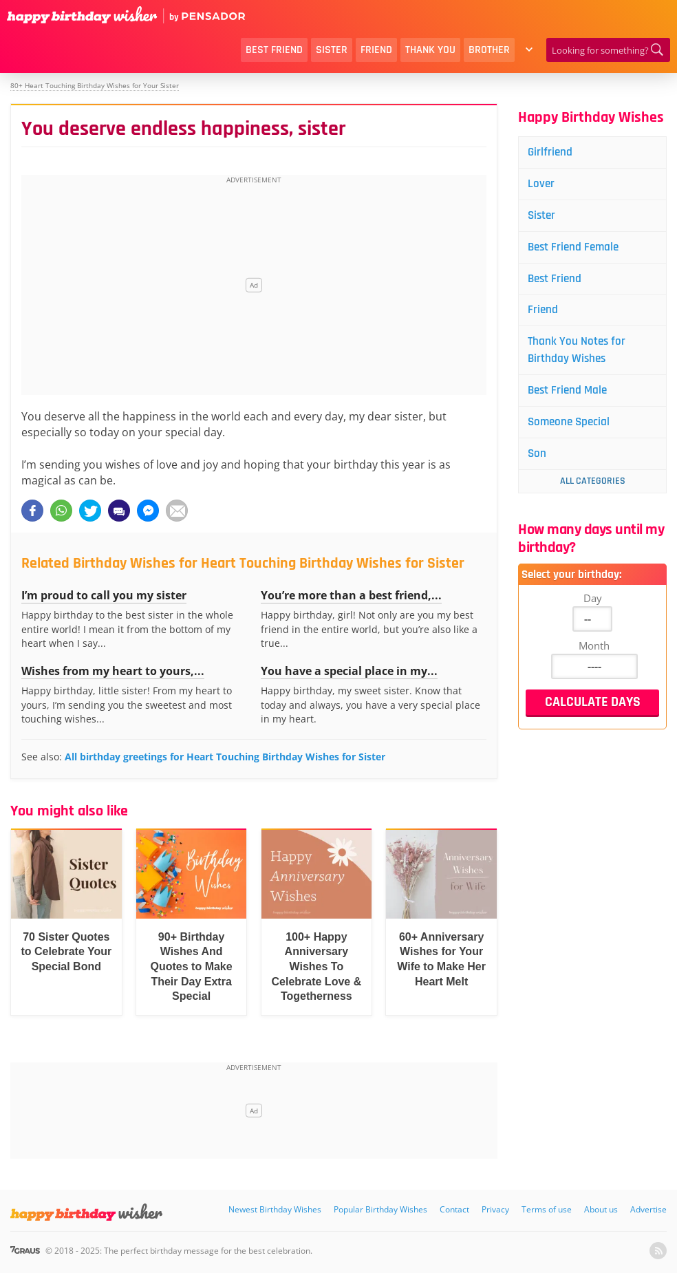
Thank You (430, 50)
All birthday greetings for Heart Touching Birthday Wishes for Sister (225, 756)
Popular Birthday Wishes (380, 1209)
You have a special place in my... (349, 670)
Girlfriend (552, 152)
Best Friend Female (577, 249)
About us (601, 1209)
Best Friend (274, 50)
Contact (454, 1209)
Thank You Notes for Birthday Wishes (579, 355)
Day (592, 605)
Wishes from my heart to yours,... (112, 670)
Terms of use (547, 1209)
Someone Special (572, 428)
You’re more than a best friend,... (351, 595)
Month (594, 652)
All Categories (592, 488)
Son (538, 461)
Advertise (648, 1209)
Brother (489, 50)
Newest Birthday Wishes (274, 1209)
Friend (376, 50)
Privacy (495, 1209)
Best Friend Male (570, 396)
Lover (543, 185)
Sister (331, 50)
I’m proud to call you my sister (103, 595)
